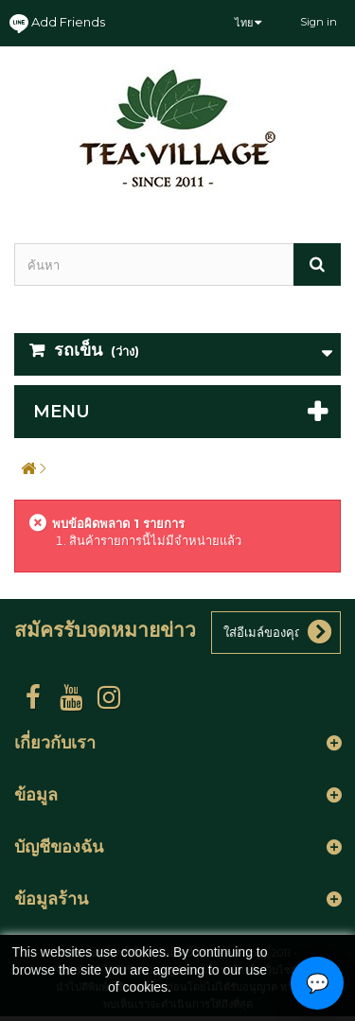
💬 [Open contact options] (317, 983)
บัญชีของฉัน (58, 846)
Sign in (318, 21)
